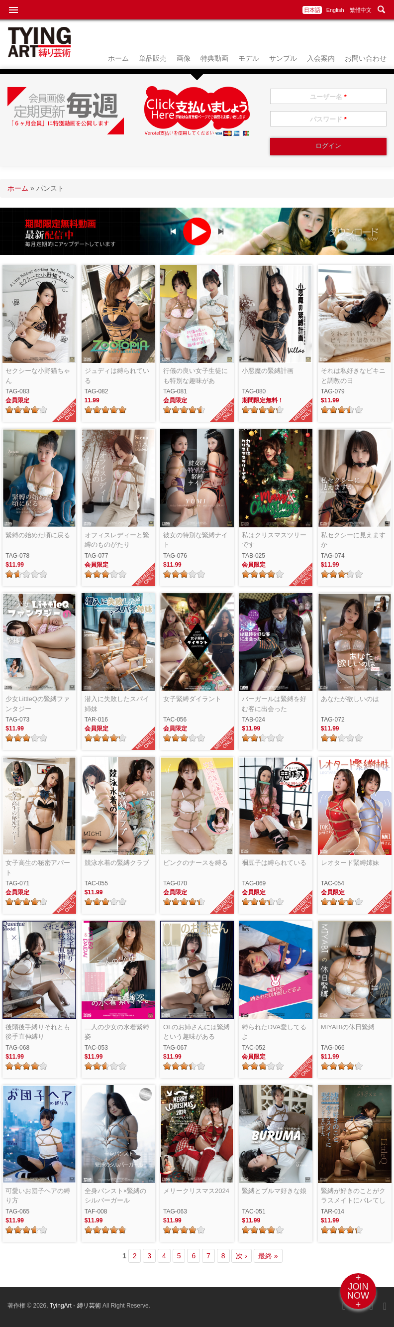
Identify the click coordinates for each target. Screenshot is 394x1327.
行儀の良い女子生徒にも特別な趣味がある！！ (195, 376)
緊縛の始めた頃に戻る (37, 535)
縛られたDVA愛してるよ (274, 1032)
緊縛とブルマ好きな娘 (274, 1191)
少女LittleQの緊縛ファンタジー (37, 704)
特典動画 (214, 58)
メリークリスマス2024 (196, 1191)
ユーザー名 (328, 97)
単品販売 (153, 58)
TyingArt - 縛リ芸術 (76, 1305)
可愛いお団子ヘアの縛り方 (37, 1196)
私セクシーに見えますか (353, 540)
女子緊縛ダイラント (192, 699)
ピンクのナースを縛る (195, 862)
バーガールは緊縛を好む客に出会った (274, 704)
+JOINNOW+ (358, 1291)
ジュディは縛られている (117, 375)
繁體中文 (361, 10)
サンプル (283, 58)
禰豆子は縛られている (274, 862)
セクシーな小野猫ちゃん (37, 375)
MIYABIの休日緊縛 (348, 1027)
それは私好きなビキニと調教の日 (353, 375)
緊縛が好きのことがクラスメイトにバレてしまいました (353, 1196)
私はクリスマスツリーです (274, 540)
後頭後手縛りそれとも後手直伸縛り (37, 1032)
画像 (184, 58)
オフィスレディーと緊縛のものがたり (117, 540)
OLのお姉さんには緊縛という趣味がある (196, 1032)
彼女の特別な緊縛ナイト (195, 540)
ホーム (118, 58)
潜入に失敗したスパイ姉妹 (117, 704)
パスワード (328, 119)
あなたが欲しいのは (350, 699)
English (335, 10)
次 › (241, 1256)
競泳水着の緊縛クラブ (117, 862)
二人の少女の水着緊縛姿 (117, 1032)
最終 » (268, 1256)
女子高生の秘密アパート (37, 867)
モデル (248, 58)
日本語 (312, 10)
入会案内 (321, 58)
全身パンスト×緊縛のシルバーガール (116, 1196)
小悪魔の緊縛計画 (268, 370)
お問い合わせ (366, 58)
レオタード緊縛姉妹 (350, 862)
